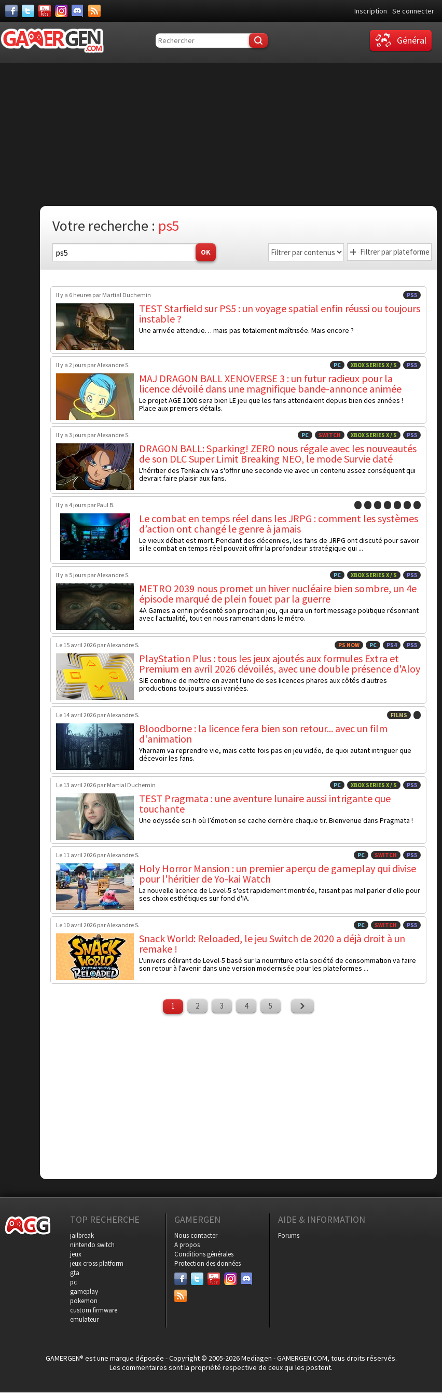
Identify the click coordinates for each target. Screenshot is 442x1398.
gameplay (84, 1291)
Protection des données (207, 1263)
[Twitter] (28, 11)
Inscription (370, 11)
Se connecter (413, 11)
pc (73, 1282)
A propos (187, 1244)
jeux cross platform (96, 1263)
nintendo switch (92, 1244)
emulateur (84, 1319)
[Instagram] (61, 11)
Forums (288, 1235)
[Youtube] (44, 11)
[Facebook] (11, 11)
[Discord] (78, 11)
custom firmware (93, 1310)
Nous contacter (195, 1235)
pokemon (84, 1300)
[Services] (94, 11)
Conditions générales (203, 1254)
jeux (75, 1254)
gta (74, 1272)
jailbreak (82, 1235)
